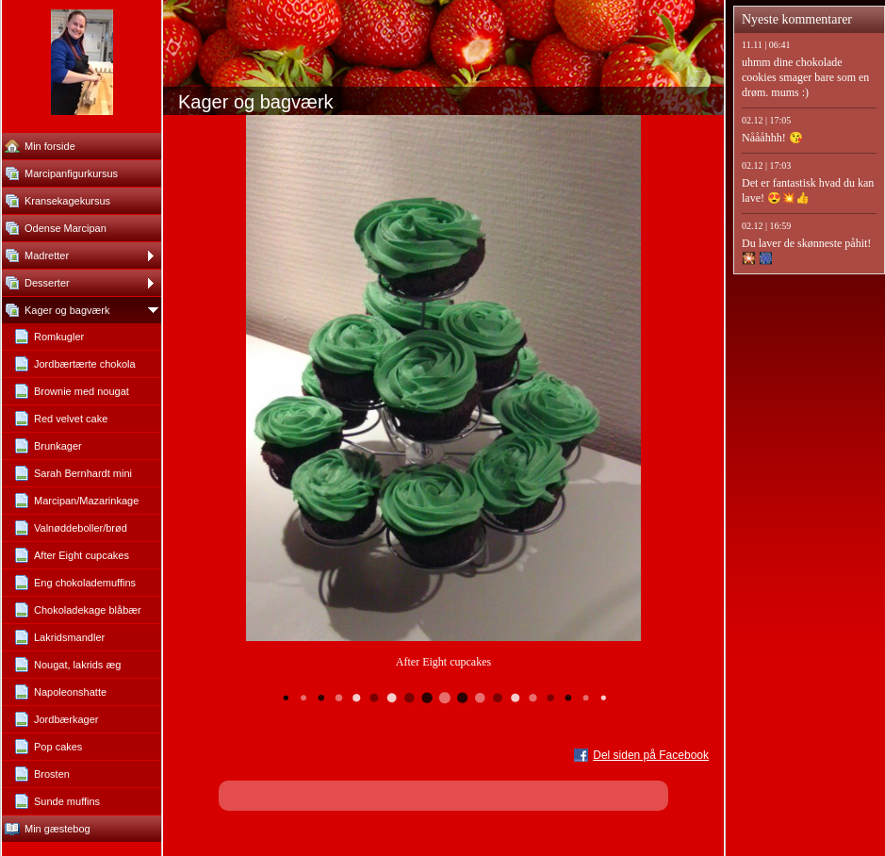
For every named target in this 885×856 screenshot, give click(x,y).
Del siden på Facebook (651, 755)
